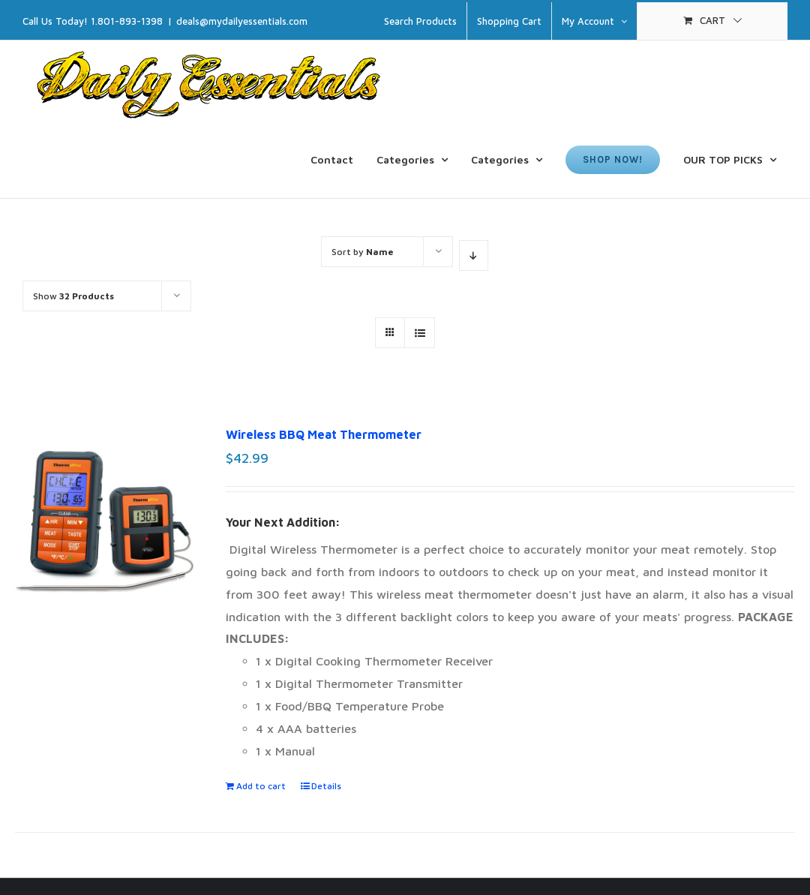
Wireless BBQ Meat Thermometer (324, 434)
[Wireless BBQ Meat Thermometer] (104, 539)
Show (73, 296)
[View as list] (419, 332)
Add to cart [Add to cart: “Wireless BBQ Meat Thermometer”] (261, 785)
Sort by (363, 251)
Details (326, 785)
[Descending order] (473, 255)
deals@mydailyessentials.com (242, 21)
